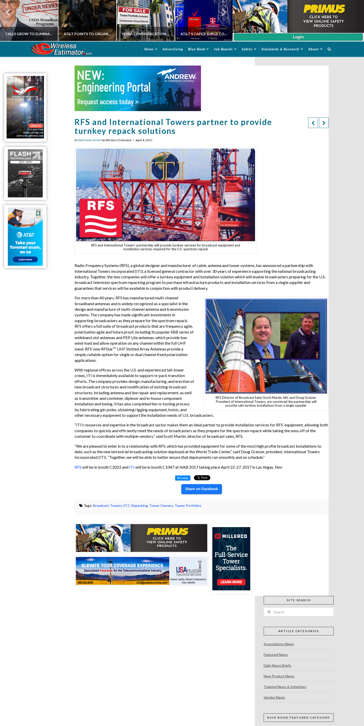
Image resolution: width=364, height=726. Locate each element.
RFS (78, 467)
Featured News (276, 654)
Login (298, 37)
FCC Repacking (136, 505)
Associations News (279, 644)
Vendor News (274, 697)
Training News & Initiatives (285, 686)
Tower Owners (161, 505)
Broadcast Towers (107, 505)
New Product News (279, 676)
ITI (131, 467)
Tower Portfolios (188, 505)
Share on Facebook (201, 489)
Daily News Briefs (89, 140)
